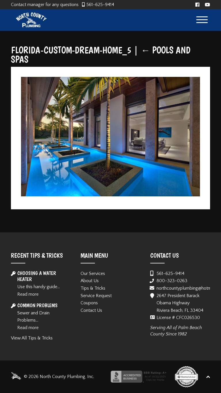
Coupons (89, 302)
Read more (28, 294)
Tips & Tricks (93, 288)
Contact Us (91, 310)
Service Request (96, 295)
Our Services (93, 273)
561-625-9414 (100, 4)
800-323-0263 (172, 280)
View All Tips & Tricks (32, 338)
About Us (90, 280)
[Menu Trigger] (202, 19)
